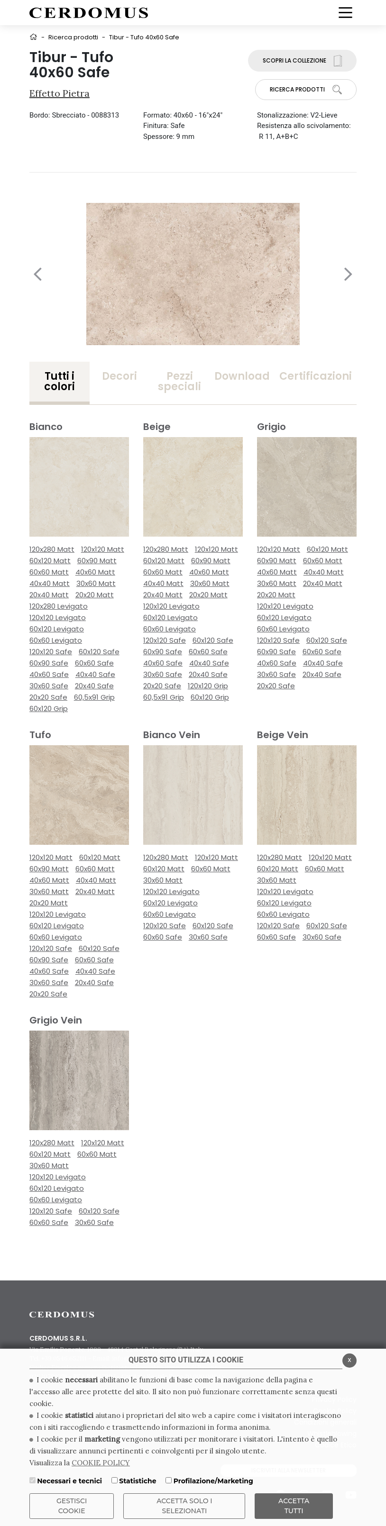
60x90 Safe (48, 663)
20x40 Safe (94, 686)
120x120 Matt (102, 549)
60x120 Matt (50, 561)
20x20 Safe (48, 697)
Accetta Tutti (293, 1506)
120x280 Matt (51, 549)
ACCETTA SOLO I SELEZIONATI (184, 1506)
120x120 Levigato (57, 617)
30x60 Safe (48, 686)
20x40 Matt (49, 595)
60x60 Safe (94, 663)
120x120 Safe (50, 652)
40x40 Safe (95, 674)
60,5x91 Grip (94, 697)
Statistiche (137, 1481)
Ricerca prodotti (73, 37)
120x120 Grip (208, 686)
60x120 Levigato (56, 629)
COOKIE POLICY (101, 1462)
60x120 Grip (48, 708)
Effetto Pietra (59, 93)
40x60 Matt (95, 572)
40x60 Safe (49, 674)
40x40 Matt (49, 583)
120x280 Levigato (58, 606)
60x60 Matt (49, 572)
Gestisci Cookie (71, 1506)
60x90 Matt (97, 561)
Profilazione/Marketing (213, 1481)
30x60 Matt (96, 583)
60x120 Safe (99, 652)
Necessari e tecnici (69, 1481)
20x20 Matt (94, 595)
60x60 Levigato (55, 640)
